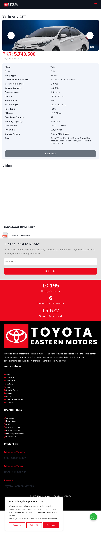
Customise (17, 525)
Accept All (51, 525)
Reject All (34, 525)
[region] (34, 514)
